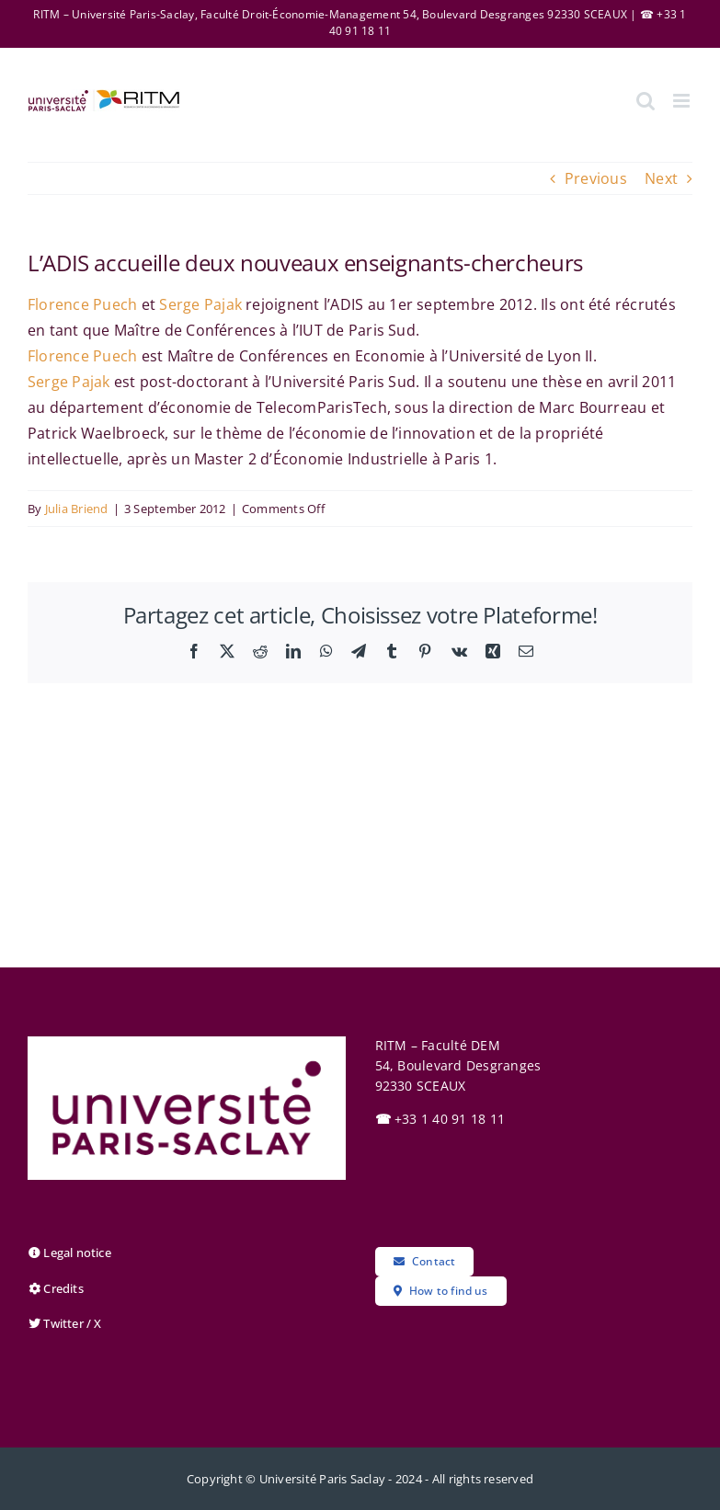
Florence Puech (82, 304)
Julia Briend (77, 508)
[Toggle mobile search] (645, 100)
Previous (596, 178)
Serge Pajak (200, 304)
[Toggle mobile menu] (682, 100)
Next (661, 178)
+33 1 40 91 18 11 (440, 1118)
